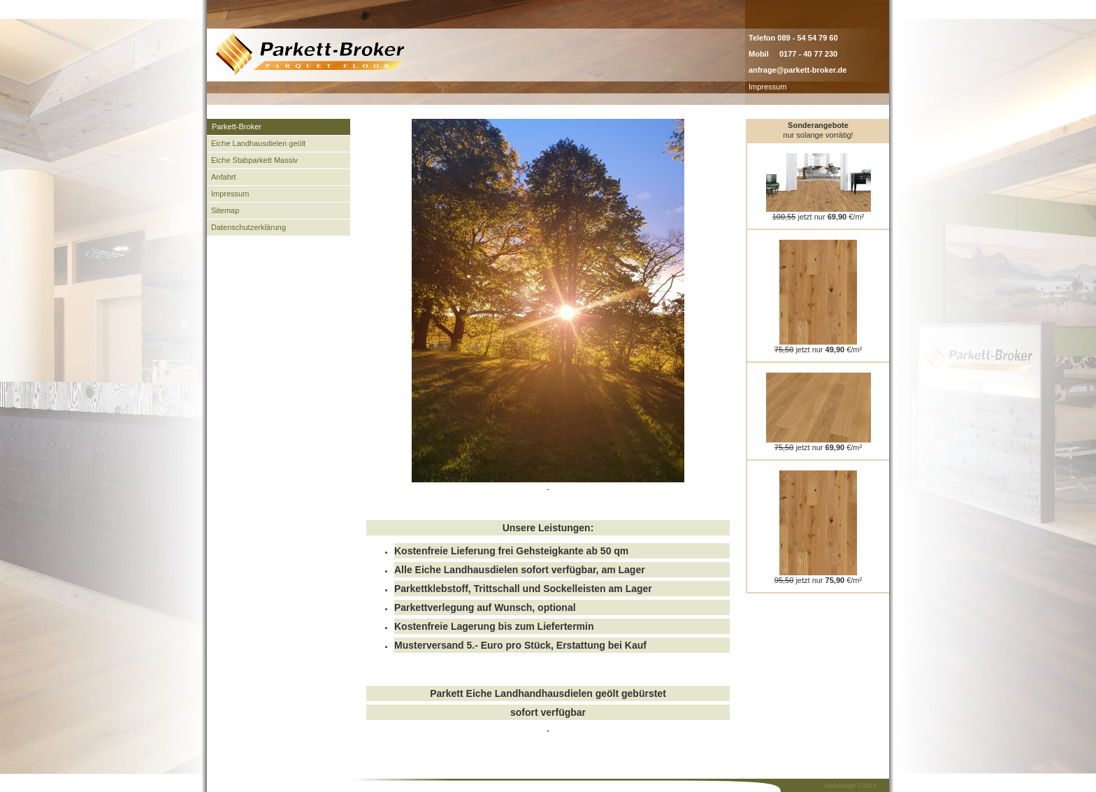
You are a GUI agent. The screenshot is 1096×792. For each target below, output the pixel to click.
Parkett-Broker (236, 126)
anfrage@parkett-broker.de (797, 70)
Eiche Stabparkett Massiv (254, 160)
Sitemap (225, 210)
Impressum (767, 86)
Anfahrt (223, 177)
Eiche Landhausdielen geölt (258, 143)
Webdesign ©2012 (851, 785)
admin (801, 86)
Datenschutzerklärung (248, 227)
